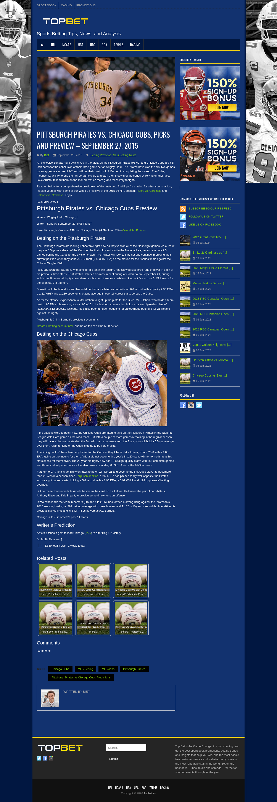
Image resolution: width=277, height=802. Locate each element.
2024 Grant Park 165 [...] (209, 237)
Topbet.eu (150, 793)
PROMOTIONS (86, 5)
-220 (88, 533)
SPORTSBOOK (46, 5)
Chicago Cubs (60, 669)
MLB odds (108, 669)
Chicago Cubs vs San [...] (210, 375)
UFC (92, 44)
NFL (53, 44)
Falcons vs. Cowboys (50, 195)
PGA (104, 44)
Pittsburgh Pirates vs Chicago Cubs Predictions (81, 677)
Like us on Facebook (205, 224)
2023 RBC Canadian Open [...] (213, 298)
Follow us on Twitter (206, 216)
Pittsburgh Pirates (134, 669)
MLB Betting (85, 669)
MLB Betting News (124, 155)
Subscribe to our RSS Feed (210, 208)
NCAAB (66, 44)
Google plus (50, 758)
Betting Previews (100, 155)
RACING (135, 44)
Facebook (45, 758)
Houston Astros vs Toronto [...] (213, 360)
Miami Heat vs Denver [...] (210, 283)
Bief (46, 155)
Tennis (118, 44)
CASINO (66, 5)
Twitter (39, 758)
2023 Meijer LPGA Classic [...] (213, 268)
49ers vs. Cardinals (149, 190)
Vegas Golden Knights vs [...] (212, 344)
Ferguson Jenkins (87, 476)
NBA (80, 44)
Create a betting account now (55, 326)
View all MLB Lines (134, 230)
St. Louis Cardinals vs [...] (210, 252)
